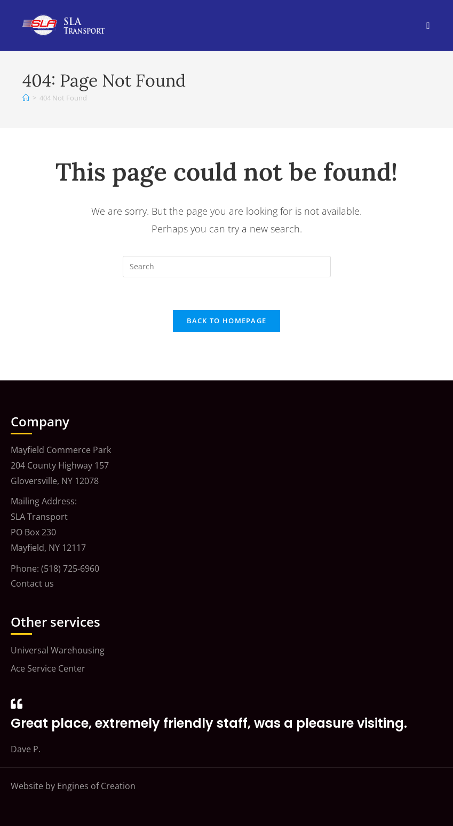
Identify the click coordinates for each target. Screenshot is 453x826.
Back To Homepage (227, 320)
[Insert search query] (227, 266)
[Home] (25, 98)
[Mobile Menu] (428, 25)
